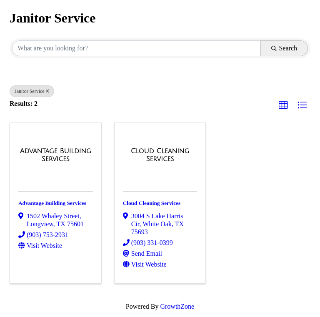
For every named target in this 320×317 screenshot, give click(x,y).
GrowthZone (177, 306)
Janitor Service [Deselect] (32, 91)
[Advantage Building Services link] (55, 155)
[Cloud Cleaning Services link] (160, 155)
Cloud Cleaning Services (152, 203)
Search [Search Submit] (284, 48)
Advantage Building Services (52, 203)
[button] (283, 105)
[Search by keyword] (136, 48)
